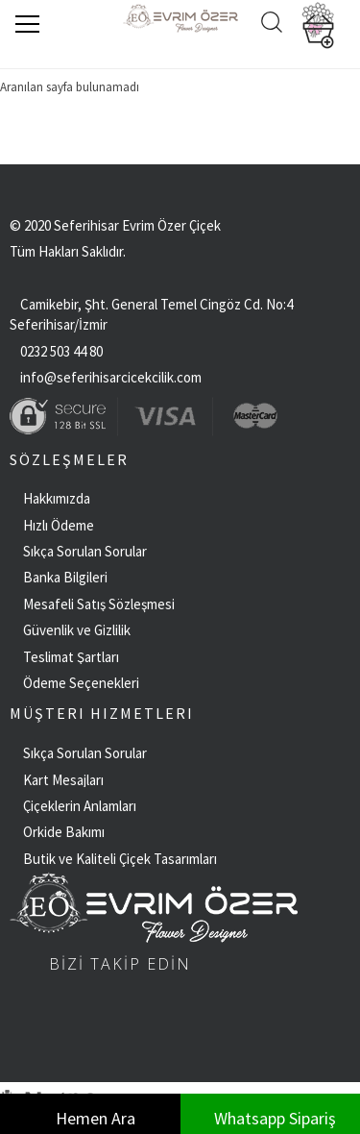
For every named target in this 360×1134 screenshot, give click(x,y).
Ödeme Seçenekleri (81, 683)
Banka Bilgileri (65, 577)
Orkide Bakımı (64, 832)
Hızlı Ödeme (58, 525)
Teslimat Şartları (71, 657)
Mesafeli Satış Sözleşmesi (99, 604)
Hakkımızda (56, 498)
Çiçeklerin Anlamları (79, 806)
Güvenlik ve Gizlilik (77, 630)
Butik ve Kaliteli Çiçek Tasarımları (120, 859)
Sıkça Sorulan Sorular (85, 551)
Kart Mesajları (63, 780)
